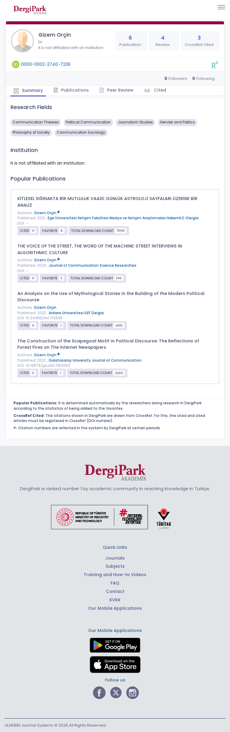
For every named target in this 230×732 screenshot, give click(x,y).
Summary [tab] (28, 90)
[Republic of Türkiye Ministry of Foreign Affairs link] (115, 517)
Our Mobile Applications (115, 608)
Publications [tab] (71, 90)
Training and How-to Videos (115, 575)
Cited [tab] (159, 90)
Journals (115, 558)
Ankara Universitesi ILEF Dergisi (76, 313)
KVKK (115, 600)
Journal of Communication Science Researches (92, 265)
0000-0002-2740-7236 (45, 64)
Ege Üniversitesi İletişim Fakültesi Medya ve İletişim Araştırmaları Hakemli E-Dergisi (123, 218)
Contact (115, 591)
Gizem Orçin (47, 212)
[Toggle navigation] (221, 7)
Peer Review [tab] (117, 90)
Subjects (115, 566)
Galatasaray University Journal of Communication (95, 360)
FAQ (115, 583)
